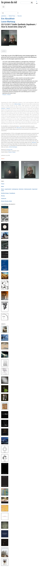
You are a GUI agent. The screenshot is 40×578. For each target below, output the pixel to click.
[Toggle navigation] (3, 6)
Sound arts (3, 198)
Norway (3, 195)
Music (2, 186)
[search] (25, 2)
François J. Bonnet (6, 94)
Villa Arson (19, 127)
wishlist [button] (4, 51)
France (2, 183)
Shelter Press (12, 16)
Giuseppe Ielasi (9, 149)
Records (20, 16)
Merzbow (34, 142)
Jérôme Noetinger (13, 147)
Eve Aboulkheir (8, 18)
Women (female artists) (6, 201)
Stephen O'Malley (12, 152)
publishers (3, 16)
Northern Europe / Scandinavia (8, 193)
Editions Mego (17, 104)
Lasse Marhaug (8, 21)
